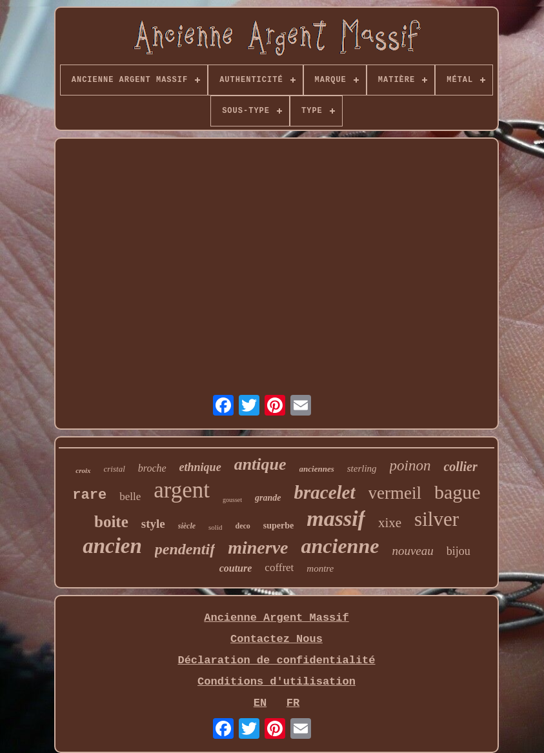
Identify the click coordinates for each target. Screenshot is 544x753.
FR (293, 703)
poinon (410, 465)
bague (457, 492)
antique (260, 464)
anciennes (316, 469)
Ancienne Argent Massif (276, 618)
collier (460, 466)
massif (336, 518)
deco (242, 525)
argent (182, 490)
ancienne (340, 545)
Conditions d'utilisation (276, 682)
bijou (458, 551)
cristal (114, 469)
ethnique (200, 467)
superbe (278, 525)
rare (89, 495)
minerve (258, 547)
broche (152, 468)
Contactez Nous (276, 639)
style (153, 523)
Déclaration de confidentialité (276, 660)
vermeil (394, 493)
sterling (362, 468)
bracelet (325, 492)
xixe (389, 522)
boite (111, 521)
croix (83, 470)
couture (235, 568)
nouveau (412, 550)
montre (320, 568)
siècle (187, 525)
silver (436, 519)
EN (260, 703)
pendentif (185, 549)
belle (130, 496)
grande (268, 498)
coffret (279, 567)
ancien (112, 545)
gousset (232, 499)
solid (215, 527)
